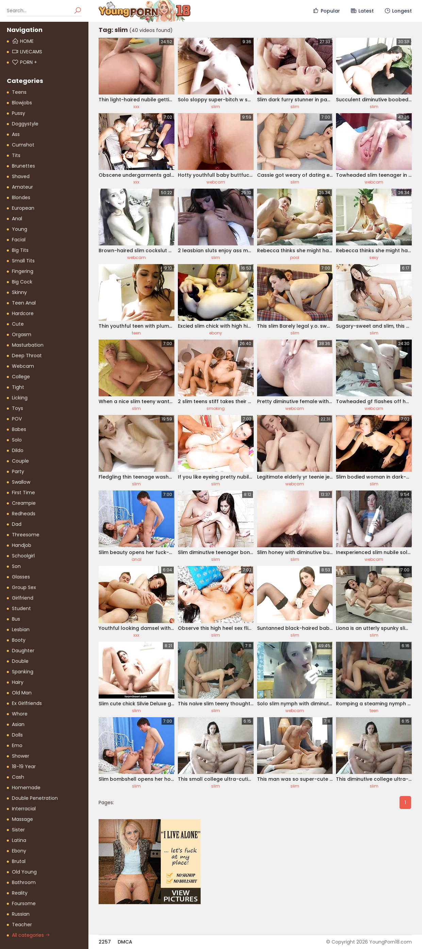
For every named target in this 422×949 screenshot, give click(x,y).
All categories (31, 935)
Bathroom (24, 882)
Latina (19, 840)
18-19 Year (24, 766)
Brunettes (23, 165)
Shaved (21, 176)
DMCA (125, 941)
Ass (16, 134)
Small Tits (23, 260)
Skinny (19, 292)
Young (19, 229)
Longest (398, 10)
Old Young (24, 871)
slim (215, 106)
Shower (20, 756)
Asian (18, 724)
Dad (16, 524)
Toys (17, 408)
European (23, 208)
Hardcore (23, 313)
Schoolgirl (23, 555)
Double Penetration (35, 798)
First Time (23, 492)
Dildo (17, 450)
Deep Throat (27, 355)
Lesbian (21, 629)
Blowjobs (22, 102)
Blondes (21, 197)
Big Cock (22, 281)
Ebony (19, 850)
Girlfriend (22, 597)
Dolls (17, 734)
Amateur (22, 187)
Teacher (22, 924)
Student (21, 608)
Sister (18, 829)
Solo (17, 439)
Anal (17, 218)
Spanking (22, 671)
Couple (20, 461)
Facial (19, 239)
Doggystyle (25, 123)
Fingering (22, 271)
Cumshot (23, 144)
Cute (18, 324)
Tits (16, 155)
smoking (215, 408)
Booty (19, 640)
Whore (20, 713)
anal (136, 559)
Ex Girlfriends (27, 703)
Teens (19, 92)
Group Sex (24, 587)
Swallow (21, 482)
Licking (20, 397)
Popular (326, 10)
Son (16, 566)
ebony (215, 333)
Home (23, 41)
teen (136, 333)
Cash (18, 777)
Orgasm (21, 334)
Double (20, 661)
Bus (16, 619)
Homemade (26, 787)
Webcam (23, 366)
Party (18, 471)
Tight (18, 387)
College (21, 376)
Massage (22, 819)
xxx (136, 106)
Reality (20, 893)
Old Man (22, 692)
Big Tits (20, 250)
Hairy (17, 682)
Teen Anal (24, 302)
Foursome (24, 903)
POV (17, 418)
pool (294, 257)
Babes (19, 429)
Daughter (23, 650)
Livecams (27, 51)
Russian (21, 914)
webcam (215, 182)
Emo (17, 745)
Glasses (21, 576)
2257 (105, 941)
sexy (373, 257)
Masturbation (28, 345)
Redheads (23, 513)
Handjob (21, 545)
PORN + (24, 62)
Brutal (19, 861)
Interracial (24, 808)
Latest (362, 10)
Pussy (18, 113)
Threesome (25, 534)
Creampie (24, 503)
